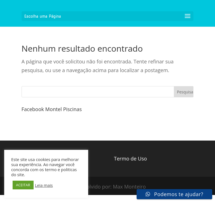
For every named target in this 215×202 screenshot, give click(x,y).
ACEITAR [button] (23, 184)
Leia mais (44, 185)
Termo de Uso (130, 158)
